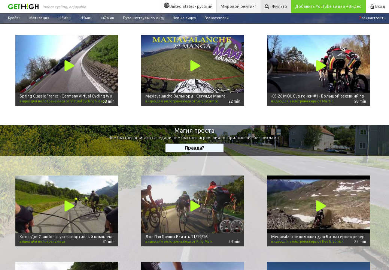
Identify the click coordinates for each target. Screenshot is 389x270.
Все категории (216, 18)
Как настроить (372, 18)
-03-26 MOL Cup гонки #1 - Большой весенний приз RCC (324, 96)
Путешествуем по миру (143, 18)
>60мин (107, 18)
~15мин (64, 18)
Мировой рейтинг (238, 6)
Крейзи (14, 18)
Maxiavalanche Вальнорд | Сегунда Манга (185, 96)
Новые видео (184, 18)
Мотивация (39, 18)
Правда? (194, 147)
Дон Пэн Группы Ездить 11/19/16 (176, 236)
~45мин (85, 18)
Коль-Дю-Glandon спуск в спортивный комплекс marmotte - (76, 236)
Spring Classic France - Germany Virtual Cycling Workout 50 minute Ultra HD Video (94, 96)
